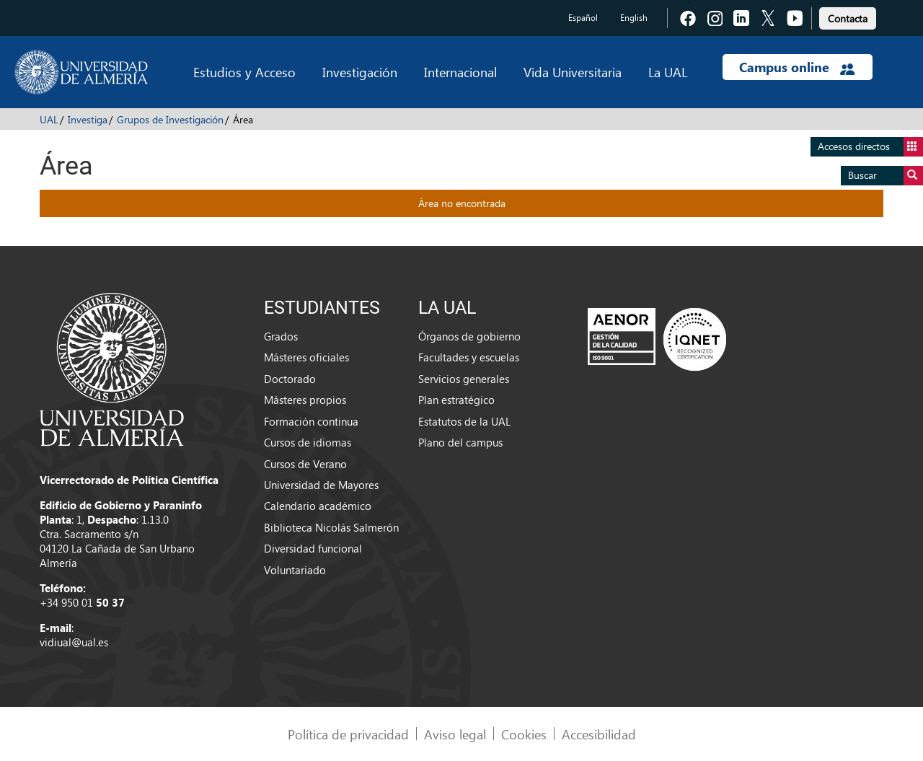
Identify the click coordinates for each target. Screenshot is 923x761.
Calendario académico (317, 505)
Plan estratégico (456, 399)
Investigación (359, 72)
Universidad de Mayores (321, 485)
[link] (847, 16)
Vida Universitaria (573, 72)
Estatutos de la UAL (464, 421)
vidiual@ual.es (74, 642)
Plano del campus (460, 442)
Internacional (460, 72)
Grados (281, 336)
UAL (49, 119)
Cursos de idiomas (307, 442)
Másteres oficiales (306, 357)
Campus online (797, 67)
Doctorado (290, 378)
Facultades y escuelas (468, 357)
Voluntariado (295, 570)
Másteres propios (305, 399)
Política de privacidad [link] (348, 734)
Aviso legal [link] (455, 734)
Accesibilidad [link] (599, 734)
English (634, 17)
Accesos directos (870, 147)
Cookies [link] (524, 734)
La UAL (667, 72)
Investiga (87, 119)
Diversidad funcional (313, 548)
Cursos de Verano (305, 464)
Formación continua (311, 421)
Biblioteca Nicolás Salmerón (331, 527)
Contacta (847, 18)
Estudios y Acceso (244, 72)
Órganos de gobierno (469, 336)
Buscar (885, 175)
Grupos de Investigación (170, 119)
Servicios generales (463, 378)
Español (583, 17)
